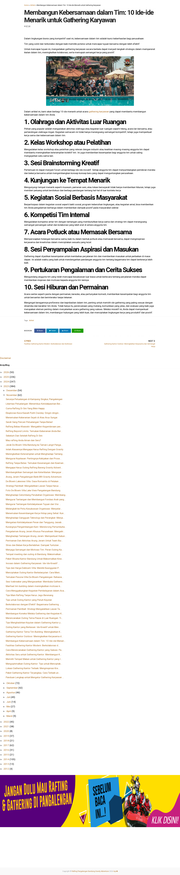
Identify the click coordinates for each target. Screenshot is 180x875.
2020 (7, 731)
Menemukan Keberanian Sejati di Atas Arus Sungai (31, 417)
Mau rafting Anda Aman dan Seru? (23, 440)
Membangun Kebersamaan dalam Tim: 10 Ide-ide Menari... (36, 641)
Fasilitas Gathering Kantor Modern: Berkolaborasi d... (33, 645)
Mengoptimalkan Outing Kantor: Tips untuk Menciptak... (34, 663)
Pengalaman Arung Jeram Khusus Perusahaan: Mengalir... (35, 531)
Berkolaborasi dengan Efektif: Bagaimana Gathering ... (33, 604)
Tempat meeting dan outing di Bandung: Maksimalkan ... (34, 554)
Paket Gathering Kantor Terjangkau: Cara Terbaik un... (33, 672)
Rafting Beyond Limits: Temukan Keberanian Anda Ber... (34, 431)
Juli (8, 697)
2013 (7, 764)
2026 (7, 372)
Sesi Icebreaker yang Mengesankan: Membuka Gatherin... (35, 581)
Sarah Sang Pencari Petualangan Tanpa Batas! (29, 422)
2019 (7, 736)
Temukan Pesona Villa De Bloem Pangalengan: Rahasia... (34, 577)
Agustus (11, 692)
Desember (12, 390)
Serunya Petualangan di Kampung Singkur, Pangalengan (34, 399)
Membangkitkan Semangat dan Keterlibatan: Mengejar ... (35, 472)
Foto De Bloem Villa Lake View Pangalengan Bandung (33, 490)
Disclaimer (5, 358)
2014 (7, 759)
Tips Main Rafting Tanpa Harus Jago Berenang (29, 595)
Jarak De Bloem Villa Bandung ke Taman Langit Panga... (34, 444)
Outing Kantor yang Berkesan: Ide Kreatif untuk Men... (33, 627)
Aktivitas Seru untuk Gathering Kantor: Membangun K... (34, 654)
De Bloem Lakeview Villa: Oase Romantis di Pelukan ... (33, 481)
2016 (7, 750)
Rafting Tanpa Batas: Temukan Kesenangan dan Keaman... (35, 463)
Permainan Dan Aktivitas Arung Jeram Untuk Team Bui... (34, 540)
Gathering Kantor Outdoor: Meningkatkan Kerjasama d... (34, 636)
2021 (7, 726)
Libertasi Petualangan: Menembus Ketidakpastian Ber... (34, 403)
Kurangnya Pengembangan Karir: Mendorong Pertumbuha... (36, 526)
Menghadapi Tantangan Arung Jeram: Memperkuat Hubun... (36, 536)
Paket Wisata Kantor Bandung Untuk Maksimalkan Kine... (34, 558)
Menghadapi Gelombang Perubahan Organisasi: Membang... (36, 495)
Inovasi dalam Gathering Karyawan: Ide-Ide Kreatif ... (33, 563)
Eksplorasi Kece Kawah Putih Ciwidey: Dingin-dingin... (33, 413)
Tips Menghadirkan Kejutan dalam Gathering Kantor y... (34, 622)
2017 (7, 745)
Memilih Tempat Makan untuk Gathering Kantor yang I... (34, 659)
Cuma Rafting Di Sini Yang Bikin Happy (25, 408)
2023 (7, 386)
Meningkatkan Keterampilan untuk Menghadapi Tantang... (35, 454)
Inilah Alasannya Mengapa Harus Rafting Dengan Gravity (34, 449)
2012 (7, 768)
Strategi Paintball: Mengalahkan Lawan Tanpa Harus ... (33, 485)
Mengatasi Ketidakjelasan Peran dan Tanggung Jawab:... (35, 522)
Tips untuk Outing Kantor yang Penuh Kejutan (29, 600)
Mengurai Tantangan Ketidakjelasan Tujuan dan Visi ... (33, 504)
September (12, 687)
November (12, 395)
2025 (7, 377)
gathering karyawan (99, 111)
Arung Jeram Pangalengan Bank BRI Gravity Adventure (33, 476)
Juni (8, 701)
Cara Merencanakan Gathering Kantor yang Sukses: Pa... (34, 650)
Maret (9, 716)
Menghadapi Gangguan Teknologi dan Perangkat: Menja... (35, 517)
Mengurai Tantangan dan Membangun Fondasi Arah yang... (36, 499)
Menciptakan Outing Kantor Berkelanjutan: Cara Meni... (33, 572)
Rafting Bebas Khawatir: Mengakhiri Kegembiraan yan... (34, 426)
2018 (7, 740)
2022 (7, 721)
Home (26, 5)
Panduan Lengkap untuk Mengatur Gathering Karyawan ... (35, 677)
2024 (7, 381)
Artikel (32, 5)
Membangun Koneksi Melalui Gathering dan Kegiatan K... (34, 613)
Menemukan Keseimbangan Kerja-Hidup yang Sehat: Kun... (35, 513)
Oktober (10, 683)
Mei (8, 706)
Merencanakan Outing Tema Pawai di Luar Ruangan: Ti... (34, 618)
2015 (7, 754)
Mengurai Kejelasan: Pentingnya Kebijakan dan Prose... (33, 458)
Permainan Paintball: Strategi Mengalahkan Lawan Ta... (33, 609)
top (115, 871)
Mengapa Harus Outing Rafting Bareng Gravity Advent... (34, 467)
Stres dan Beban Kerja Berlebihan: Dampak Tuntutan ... (33, 545)
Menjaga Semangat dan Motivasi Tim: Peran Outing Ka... (34, 549)
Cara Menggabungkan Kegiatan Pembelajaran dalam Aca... (36, 590)
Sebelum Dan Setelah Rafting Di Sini (24, 435)
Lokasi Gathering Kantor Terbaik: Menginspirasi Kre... (33, 668)
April (9, 711)
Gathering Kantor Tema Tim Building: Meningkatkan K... (34, 631)
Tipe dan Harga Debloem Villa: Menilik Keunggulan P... (33, 568)
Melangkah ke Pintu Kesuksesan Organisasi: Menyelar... (34, 508)
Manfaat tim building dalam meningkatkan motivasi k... (34, 586)
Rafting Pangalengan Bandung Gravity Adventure (90, 871)
